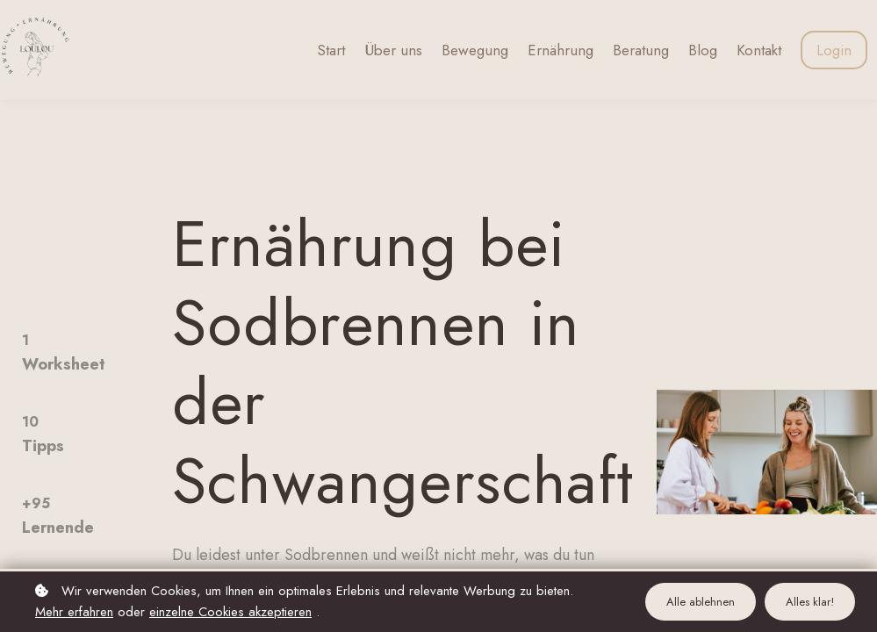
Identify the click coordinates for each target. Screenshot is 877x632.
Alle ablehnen (700, 601)
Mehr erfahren (74, 611)
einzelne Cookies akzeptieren (230, 611)
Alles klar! (810, 601)
